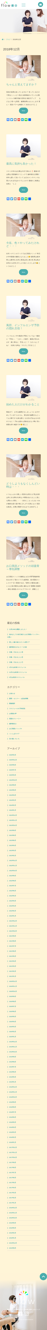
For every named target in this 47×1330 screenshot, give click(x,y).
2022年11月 (13, 865)
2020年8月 (12, 1001)
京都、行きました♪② (16, 657)
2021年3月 (12, 966)
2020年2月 (12, 1031)
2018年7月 (12, 1112)
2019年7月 (12, 1067)
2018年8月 (12, 1107)
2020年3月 (12, 1026)
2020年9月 (12, 996)
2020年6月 (12, 1011)
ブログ (8, 39)
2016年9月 (12, 1223)
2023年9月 (12, 830)
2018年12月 (13, 1087)
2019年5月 (12, 1077)
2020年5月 (12, 1016)
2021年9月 (12, 936)
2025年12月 (13, 760)
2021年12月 (13, 921)
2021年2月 (12, 971)
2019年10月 (13, 1052)
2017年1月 (12, 1203)
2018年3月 (12, 1132)
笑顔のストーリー (15, 718)
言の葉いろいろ (14, 739)
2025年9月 (12, 765)
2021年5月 (12, 956)
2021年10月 (13, 931)
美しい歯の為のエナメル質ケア (19, 642)
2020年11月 (13, 986)
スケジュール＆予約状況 (17, 708)
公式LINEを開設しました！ (18, 629)
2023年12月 (13, 815)
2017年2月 (12, 1198)
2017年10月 (13, 1157)
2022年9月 (12, 876)
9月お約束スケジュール (17, 677)
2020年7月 (12, 1006)
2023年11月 (13, 820)
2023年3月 (12, 850)
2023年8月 (12, 835)
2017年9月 (12, 1162)
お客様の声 (12, 713)
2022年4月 (12, 901)
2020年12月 (13, 981)
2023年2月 (12, 855)
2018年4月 (12, 1127)
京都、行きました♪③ (16, 652)
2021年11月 (13, 926)
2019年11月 (13, 1047)
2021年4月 (12, 961)
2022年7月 (12, 886)
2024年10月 (13, 780)
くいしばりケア (14, 734)
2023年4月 (12, 845)
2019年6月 (12, 1072)
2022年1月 (12, 916)
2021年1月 (12, 976)
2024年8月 (12, 785)
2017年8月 (12, 1167)
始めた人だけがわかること (23, 404)
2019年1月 (12, 1082)
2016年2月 (12, 1233)
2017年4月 (12, 1187)
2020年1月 (12, 1036)
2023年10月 (13, 825)
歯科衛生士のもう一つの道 (18, 647)
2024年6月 (12, 790)
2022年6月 (12, 891)
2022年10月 (13, 870)
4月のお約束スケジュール (17, 667)
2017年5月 (12, 1182)
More (23, 110)
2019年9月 (12, 1057)
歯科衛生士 (12, 724)
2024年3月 (12, 800)
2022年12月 (13, 860)
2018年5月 (12, 1122)
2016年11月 (13, 1213)
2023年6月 (12, 840)
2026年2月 (12, 755)
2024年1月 (12, 810)
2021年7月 (12, 946)
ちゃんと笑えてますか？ (21, 84)
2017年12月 (13, 1147)
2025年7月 (12, 770)
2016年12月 (13, 1208)
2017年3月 (12, 1193)
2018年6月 (12, 1117)
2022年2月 (12, 911)
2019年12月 (13, 1042)
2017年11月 (13, 1152)
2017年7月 (12, 1172)
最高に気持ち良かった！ (21, 163)
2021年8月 (12, 941)
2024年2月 (12, 805)
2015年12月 (13, 1243)
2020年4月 (12, 1021)
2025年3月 (12, 775)
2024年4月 (12, 795)
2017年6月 (12, 1177)
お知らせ (12, 693)
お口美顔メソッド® (15, 728)
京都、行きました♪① (16, 662)
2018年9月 (12, 1102)
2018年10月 (13, 1097)
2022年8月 (12, 881)
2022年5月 (12, 896)
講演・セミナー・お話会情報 (18, 698)
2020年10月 (13, 991)
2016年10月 (13, 1218)
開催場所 (12, 703)
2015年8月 (12, 1248)
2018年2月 (12, 1137)
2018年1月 (12, 1142)
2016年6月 (12, 1228)
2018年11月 (13, 1092)
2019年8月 (12, 1062)
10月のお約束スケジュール (18, 672)
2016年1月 (12, 1238)
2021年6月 (12, 951)
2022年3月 (12, 906)
